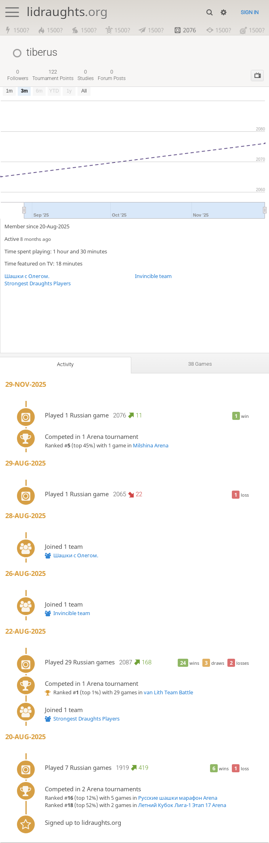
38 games (200, 364)
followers (17, 75)
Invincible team (153, 276)
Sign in (249, 12)
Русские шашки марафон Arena (177, 797)
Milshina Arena (150, 445)
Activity (65, 364)
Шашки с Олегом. (26, 276)
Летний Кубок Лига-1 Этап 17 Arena (182, 805)
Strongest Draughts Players (37, 283)
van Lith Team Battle (168, 692)
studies (86, 75)
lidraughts (67, 11)
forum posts (112, 75)
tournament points (53, 75)
